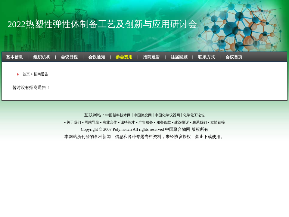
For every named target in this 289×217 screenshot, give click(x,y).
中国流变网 (143, 115)
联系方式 (206, 57)
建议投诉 (181, 122)
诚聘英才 (127, 122)
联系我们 (199, 122)
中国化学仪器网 (167, 115)
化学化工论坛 (194, 115)
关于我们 (74, 122)
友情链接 (217, 122)
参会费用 (124, 57)
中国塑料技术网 (118, 115)
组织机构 (41, 57)
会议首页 (233, 57)
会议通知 (96, 57)
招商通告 (151, 57)
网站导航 (92, 122)
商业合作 (110, 122)
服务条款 (164, 122)
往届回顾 (179, 57)
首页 (26, 74)
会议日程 (69, 57)
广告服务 (145, 122)
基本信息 (14, 57)
